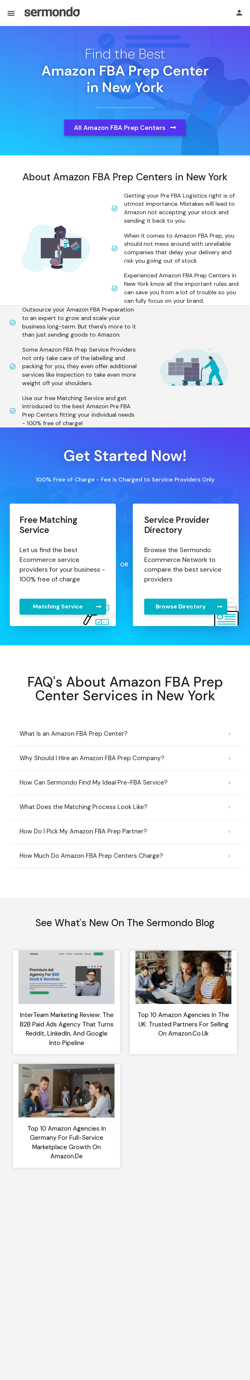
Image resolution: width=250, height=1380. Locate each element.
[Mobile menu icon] (11, 13)
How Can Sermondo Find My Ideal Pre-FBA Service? (94, 782)
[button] (125, 734)
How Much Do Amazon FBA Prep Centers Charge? (91, 856)
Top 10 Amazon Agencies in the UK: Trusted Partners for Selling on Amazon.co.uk (183, 1024)
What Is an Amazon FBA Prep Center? (74, 734)
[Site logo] (52, 13)
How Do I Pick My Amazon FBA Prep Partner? (83, 831)
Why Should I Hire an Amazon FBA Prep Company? (92, 758)
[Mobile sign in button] (239, 12)
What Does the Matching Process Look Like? (83, 807)
